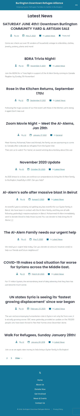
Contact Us (40, 403)
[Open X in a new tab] (40, 373)
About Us (40, 384)
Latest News (50, 35)
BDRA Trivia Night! (40, 58)
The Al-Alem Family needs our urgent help (40, 232)
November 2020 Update (40, 162)
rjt (18, 35)
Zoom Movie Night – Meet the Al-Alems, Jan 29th (40, 125)
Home (40, 380)
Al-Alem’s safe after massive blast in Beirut (40, 192)
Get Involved (40, 394)
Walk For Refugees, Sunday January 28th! (40, 335)
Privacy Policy (58, 409)
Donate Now (40, 389)
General (59, 135)
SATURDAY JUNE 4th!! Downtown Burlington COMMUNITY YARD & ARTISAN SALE (40, 26)
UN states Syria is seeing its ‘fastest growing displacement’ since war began (40, 299)
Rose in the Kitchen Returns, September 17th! (40, 91)
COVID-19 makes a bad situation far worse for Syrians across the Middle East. (40, 264)
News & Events (40, 398)
